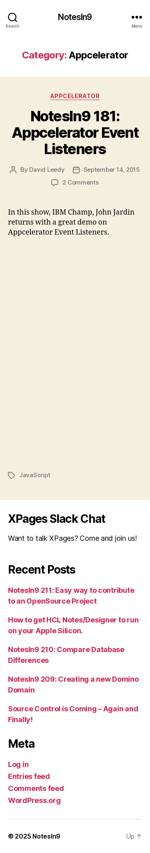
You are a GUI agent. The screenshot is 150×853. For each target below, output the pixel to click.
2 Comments (80, 182)
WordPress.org (34, 800)
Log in (18, 764)
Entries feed (29, 776)
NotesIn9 (75, 17)
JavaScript (34, 475)
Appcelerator (75, 95)
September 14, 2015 (112, 169)
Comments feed (36, 788)
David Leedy (46, 169)
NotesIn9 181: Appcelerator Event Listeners (75, 132)
